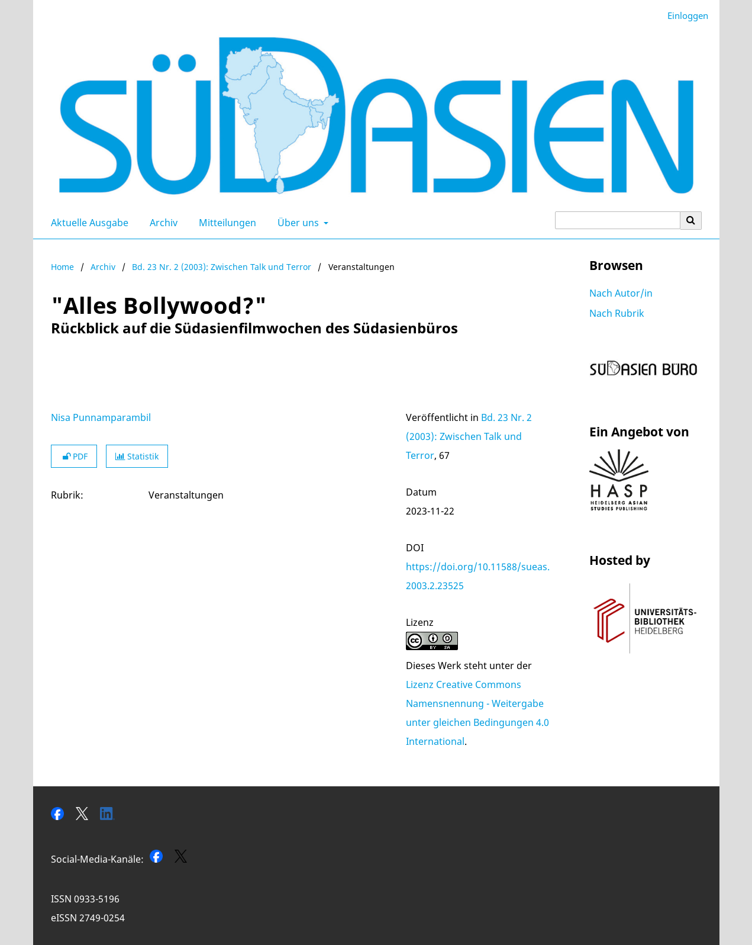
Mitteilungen (225, 222)
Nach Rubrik (616, 313)
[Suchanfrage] (617, 220)
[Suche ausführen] (691, 220)
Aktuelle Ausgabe (87, 222)
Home (62, 266)
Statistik (137, 456)
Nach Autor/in (621, 293)
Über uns (297, 222)
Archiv (161, 222)
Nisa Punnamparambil (101, 417)
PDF (74, 456)
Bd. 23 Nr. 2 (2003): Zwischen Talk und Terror (221, 266)
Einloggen (683, 15)
